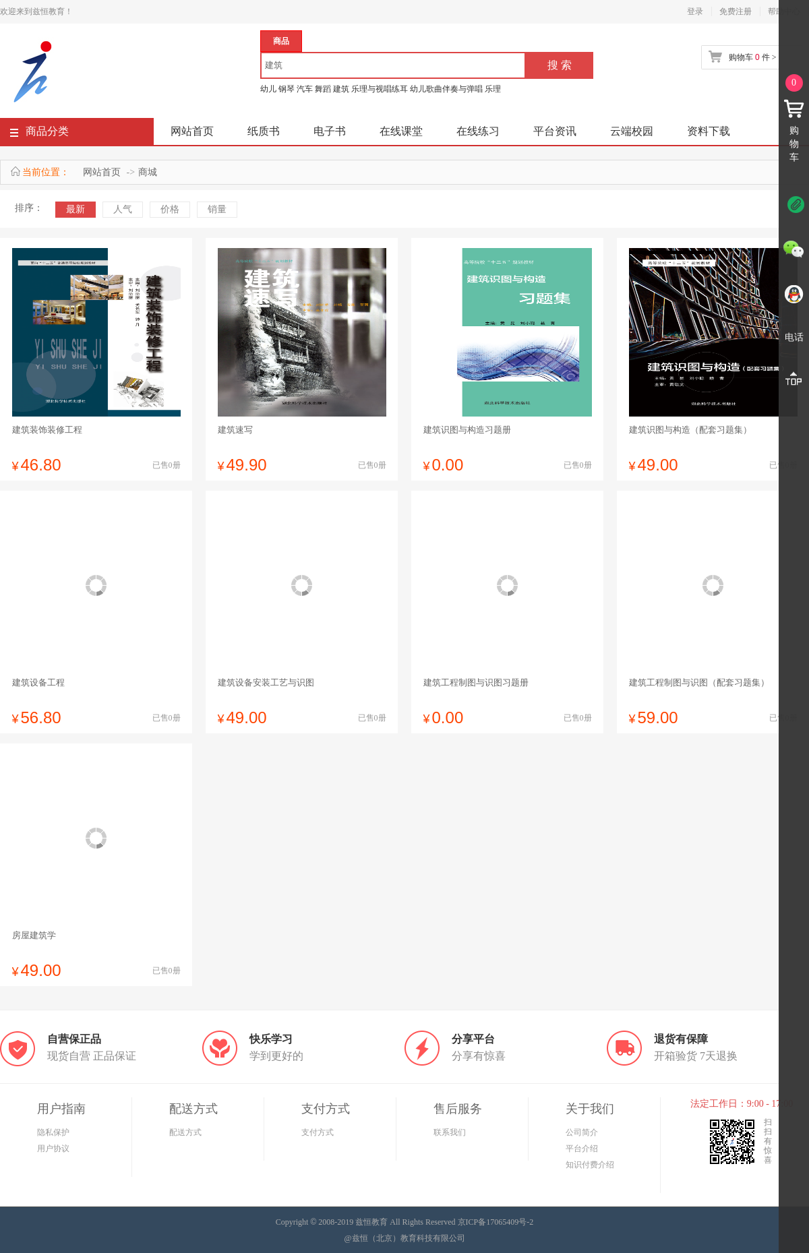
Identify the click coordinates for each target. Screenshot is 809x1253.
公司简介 (582, 1132)
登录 (695, 11)
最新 (75, 209)
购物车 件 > (752, 57)
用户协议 (53, 1148)
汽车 (305, 89)
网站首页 (192, 131)
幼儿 (268, 89)
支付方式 (317, 1132)
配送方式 (185, 1132)
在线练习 (478, 131)
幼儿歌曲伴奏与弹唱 (446, 89)
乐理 (493, 89)
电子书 (329, 131)
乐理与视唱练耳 (379, 89)
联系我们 (449, 1132)
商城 (147, 172)
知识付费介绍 (590, 1164)
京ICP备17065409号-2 (496, 1222)
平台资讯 (554, 131)
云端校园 (631, 131)
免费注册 (735, 11)
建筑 (341, 89)
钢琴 (286, 89)
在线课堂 (401, 131)
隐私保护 (53, 1132)
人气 (122, 209)
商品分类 (39, 133)
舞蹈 (323, 89)
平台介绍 (582, 1148)
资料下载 (708, 131)
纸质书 (263, 131)
